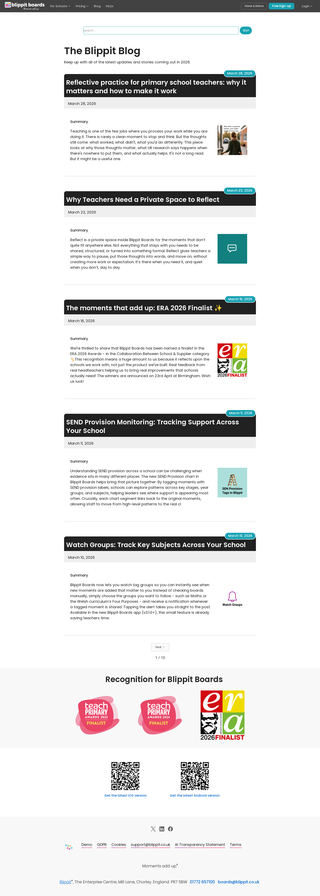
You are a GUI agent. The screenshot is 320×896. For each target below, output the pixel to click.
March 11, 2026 (240, 413)
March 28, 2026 (239, 73)
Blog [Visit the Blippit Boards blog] (97, 6)
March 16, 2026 (240, 299)
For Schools (60, 6)
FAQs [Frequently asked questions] (109, 6)
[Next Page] (160, 647)
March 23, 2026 (239, 190)
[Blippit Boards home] (24, 6)
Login (307, 6)
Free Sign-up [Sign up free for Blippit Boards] (281, 6)
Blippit (65, 882)
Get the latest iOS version (125, 795)
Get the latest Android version (195, 795)
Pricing (82, 6)
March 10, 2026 (240, 535)
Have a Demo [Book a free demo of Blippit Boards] (254, 6)
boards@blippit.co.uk (238, 882)
